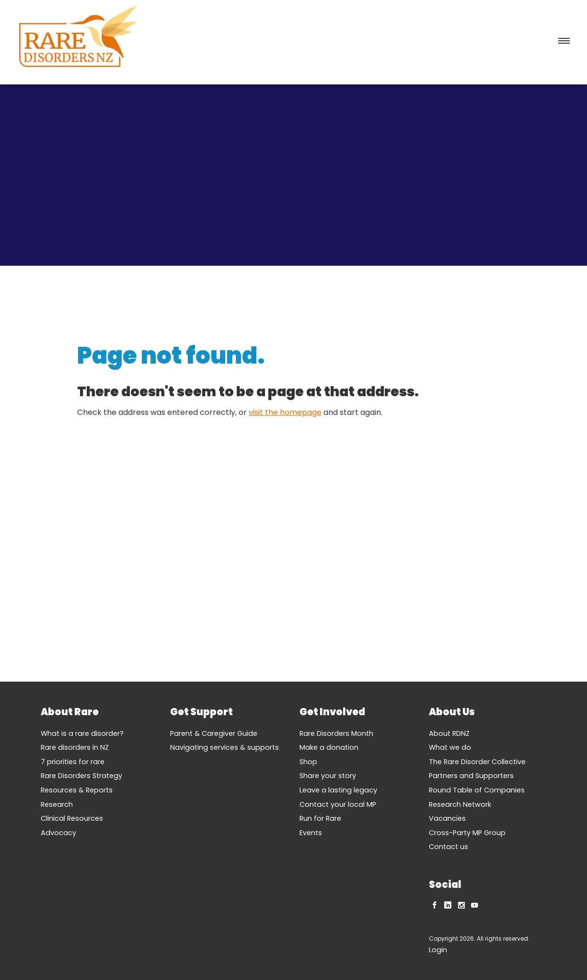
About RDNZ (449, 733)
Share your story (327, 775)
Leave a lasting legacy (338, 790)
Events (310, 833)
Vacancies (447, 818)
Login (438, 950)
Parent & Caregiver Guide (213, 733)
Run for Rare (320, 818)
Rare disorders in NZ (75, 747)
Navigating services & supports (224, 747)
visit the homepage (285, 412)
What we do (450, 747)
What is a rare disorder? (82, 733)
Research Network (460, 804)
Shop (308, 762)
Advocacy (58, 833)
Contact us (448, 846)
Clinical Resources (72, 818)
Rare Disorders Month (336, 733)
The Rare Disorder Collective (477, 762)
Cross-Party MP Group (467, 833)
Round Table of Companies (477, 790)
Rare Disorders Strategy (81, 775)
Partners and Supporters (471, 775)
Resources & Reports (77, 790)
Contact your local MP (337, 804)
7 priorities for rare (72, 762)
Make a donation (328, 747)
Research (57, 804)
